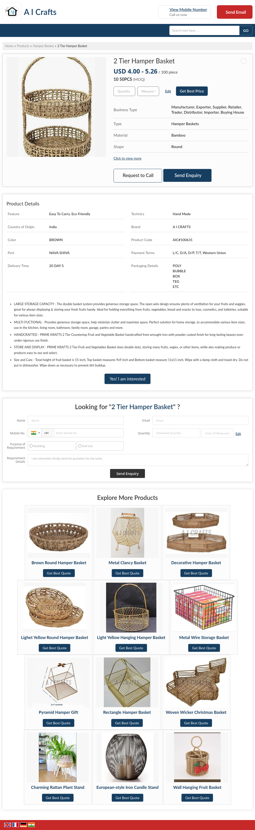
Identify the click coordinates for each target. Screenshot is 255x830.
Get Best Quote (59, 573)
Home (9, 46)
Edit (168, 91)
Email (146, 420)
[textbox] (148, 91)
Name (21, 420)
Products (23, 46)
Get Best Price (192, 91)
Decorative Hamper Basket (196, 562)
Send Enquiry (188, 175)
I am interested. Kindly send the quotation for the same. (138, 460)
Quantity (144, 433)
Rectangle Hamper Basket (127, 712)
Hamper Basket (43, 46)
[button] (188, 9)
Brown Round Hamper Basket (58, 562)
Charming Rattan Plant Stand (57, 787)
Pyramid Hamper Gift (58, 712)
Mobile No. (17, 433)
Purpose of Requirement (16, 446)
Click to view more (127, 158)
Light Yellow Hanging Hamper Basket (131, 637)
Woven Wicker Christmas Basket (196, 712)
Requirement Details (16, 460)
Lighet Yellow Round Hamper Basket (54, 637)
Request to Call (138, 175)
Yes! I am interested (127, 378)
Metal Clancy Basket (127, 562)
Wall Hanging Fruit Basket (197, 787)
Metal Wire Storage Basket (204, 637)
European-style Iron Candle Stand (127, 787)
